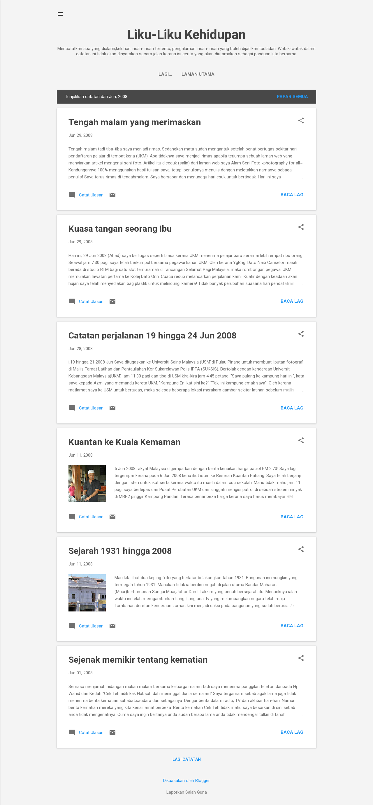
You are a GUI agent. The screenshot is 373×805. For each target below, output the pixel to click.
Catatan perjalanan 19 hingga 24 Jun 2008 (152, 335)
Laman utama (186, 74)
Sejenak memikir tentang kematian (138, 660)
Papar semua (292, 96)
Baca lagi (293, 194)
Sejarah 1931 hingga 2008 (120, 551)
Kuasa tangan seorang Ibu (120, 229)
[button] (301, 121)
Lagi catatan (187, 759)
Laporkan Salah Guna (186, 792)
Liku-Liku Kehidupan (186, 34)
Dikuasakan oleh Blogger (186, 780)
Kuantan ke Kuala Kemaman (124, 442)
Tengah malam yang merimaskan (134, 122)
